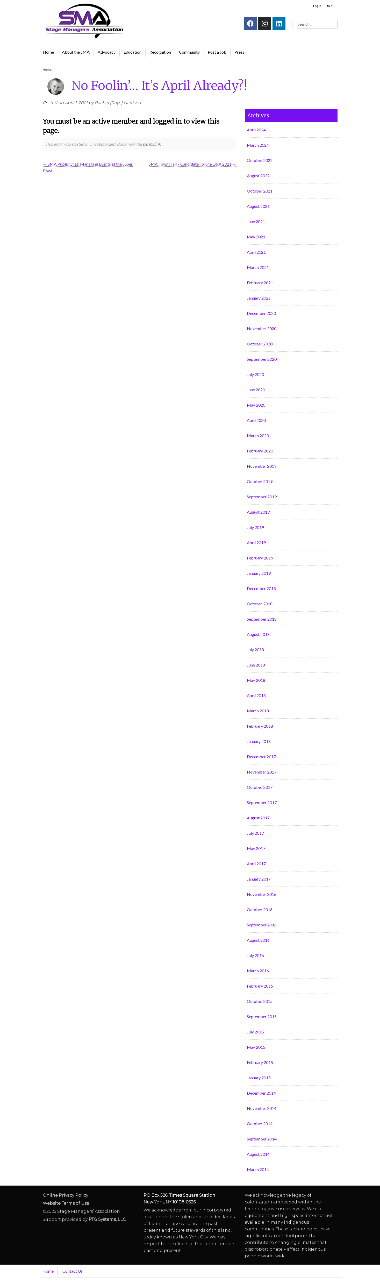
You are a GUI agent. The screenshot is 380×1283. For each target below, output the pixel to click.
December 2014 (261, 1092)
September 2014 (262, 1138)
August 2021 (258, 206)
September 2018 (262, 618)
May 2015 (256, 1047)
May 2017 (256, 848)
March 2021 (258, 267)
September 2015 (262, 1016)
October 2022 (260, 160)
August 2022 (258, 175)
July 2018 (255, 649)
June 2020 (256, 389)
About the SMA (76, 51)
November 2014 (261, 1108)
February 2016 (260, 985)
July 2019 (255, 527)
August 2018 (258, 634)
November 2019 (261, 466)
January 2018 (259, 741)
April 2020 (256, 420)
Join (329, 6)
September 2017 (262, 802)
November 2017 (261, 771)
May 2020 (256, 404)
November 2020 (261, 328)
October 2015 (260, 1001)
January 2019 (259, 573)
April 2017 (256, 863)
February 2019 (260, 557)
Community (189, 51)
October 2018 (260, 603)
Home (48, 51)
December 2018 (261, 588)
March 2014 (258, 1169)
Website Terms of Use (66, 1203)
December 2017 (261, 756)
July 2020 (255, 374)
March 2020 (258, 435)
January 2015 (259, 1077)
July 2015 (255, 1031)
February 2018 (260, 726)
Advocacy (107, 51)
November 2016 (261, 894)
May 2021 (256, 236)
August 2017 (258, 817)
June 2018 (256, 664)
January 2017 (259, 878)
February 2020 (260, 450)
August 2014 (258, 1154)
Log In (317, 6)
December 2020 (261, 313)
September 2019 (262, 496)
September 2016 (262, 924)
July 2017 (255, 833)
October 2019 (260, 481)
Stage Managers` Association (84, 20)
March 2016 (258, 970)
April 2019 (256, 542)
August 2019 (258, 511)
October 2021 (260, 190)
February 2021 (260, 282)
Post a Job (217, 51)
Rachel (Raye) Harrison (118, 102)
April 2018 (256, 695)
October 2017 (260, 787)
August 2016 (258, 940)
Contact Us (72, 1270)
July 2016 (255, 955)
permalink (152, 143)
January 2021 (259, 297)
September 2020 (262, 359)
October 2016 (260, 909)
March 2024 (258, 145)
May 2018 (256, 680)
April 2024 (256, 129)
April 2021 (256, 252)
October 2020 (260, 343)
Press (239, 51)
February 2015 (260, 1062)
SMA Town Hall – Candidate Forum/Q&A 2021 (192, 163)
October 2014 (260, 1123)
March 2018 (258, 710)
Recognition (160, 51)
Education (132, 51)
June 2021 (256, 221)
